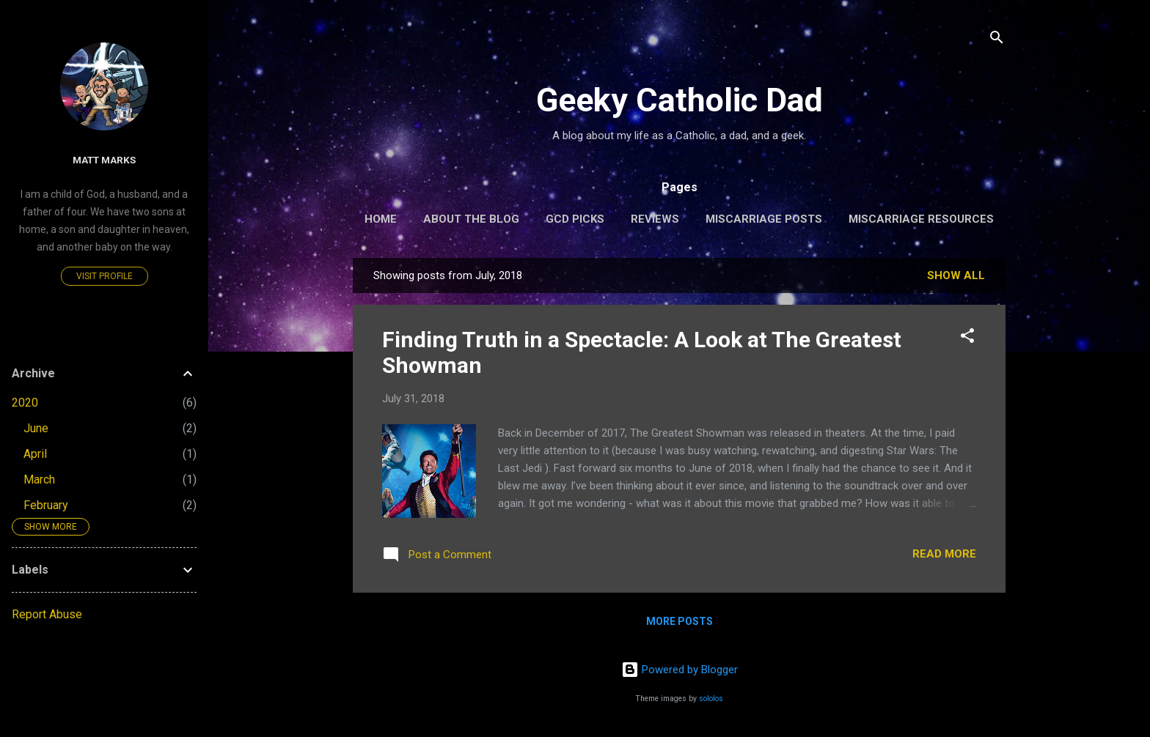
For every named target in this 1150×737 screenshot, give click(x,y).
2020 (25, 403)
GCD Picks (575, 219)
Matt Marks (104, 160)
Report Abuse (47, 614)
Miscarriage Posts (764, 219)
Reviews (655, 219)
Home (381, 219)
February (45, 505)
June (35, 428)
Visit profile (104, 276)
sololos (711, 698)
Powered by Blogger (679, 669)
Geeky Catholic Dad (679, 100)
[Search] (997, 40)
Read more (944, 553)
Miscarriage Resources (921, 219)
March (39, 479)
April (35, 454)
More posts (679, 621)
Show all (956, 275)
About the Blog (471, 219)
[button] (967, 338)
